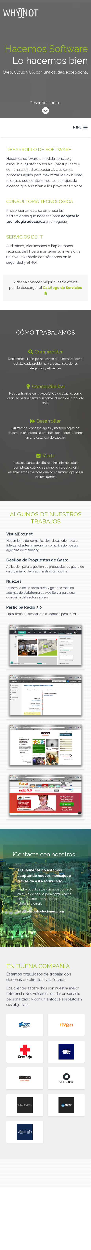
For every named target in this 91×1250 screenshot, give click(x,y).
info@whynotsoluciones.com (40, 911)
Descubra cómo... (45, 102)
